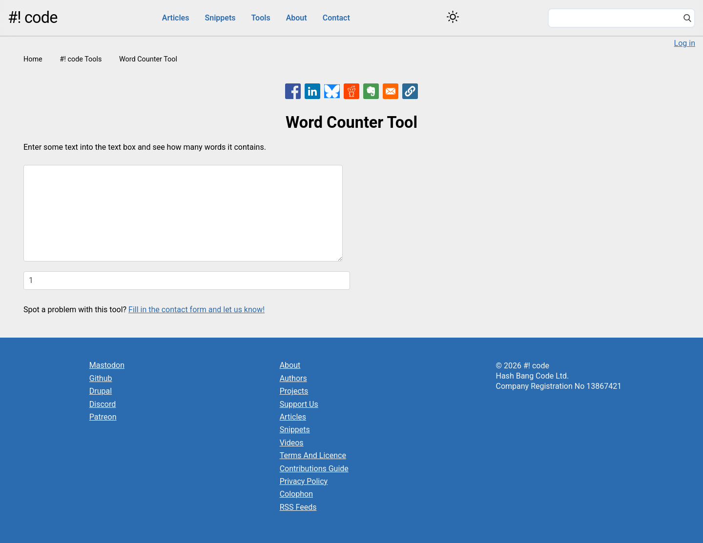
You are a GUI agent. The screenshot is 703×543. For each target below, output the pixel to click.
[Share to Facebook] (293, 91)
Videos (292, 442)
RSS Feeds (298, 507)
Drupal (100, 391)
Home (32, 59)
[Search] (687, 19)
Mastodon (106, 365)
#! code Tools (81, 59)
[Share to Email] (390, 91)
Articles (175, 17)
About (296, 17)
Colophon (296, 494)
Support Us (299, 404)
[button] (410, 91)
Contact (336, 17)
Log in (684, 43)
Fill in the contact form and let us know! (196, 309)
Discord (102, 404)
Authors (293, 378)
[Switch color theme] (453, 17)
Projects (294, 391)
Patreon (103, 417)
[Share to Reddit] (351, 91)
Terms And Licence (313, 455)
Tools (260, 17)
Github (100, 378)
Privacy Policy (304, 481)
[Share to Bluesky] (332, 91)
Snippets (220, 17)
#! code (33, 17)
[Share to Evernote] (371, 91)
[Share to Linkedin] (312, 91)
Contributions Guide (314, 468)
